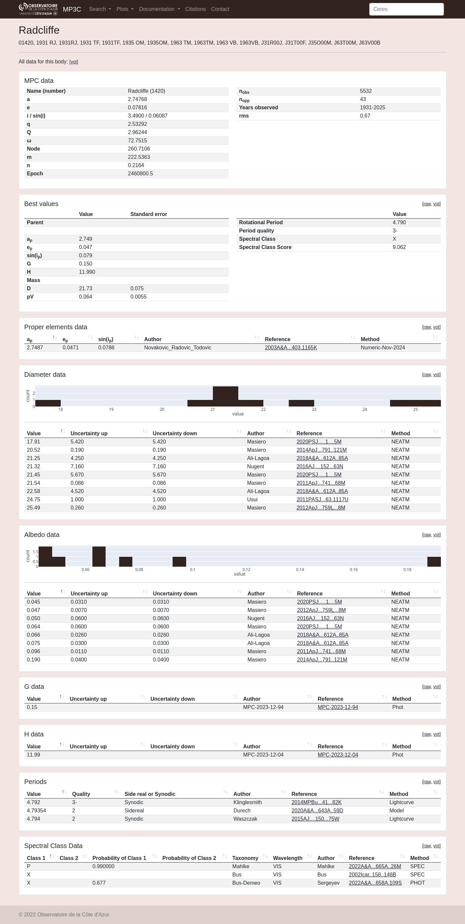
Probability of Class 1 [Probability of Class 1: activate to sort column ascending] (119, 858)
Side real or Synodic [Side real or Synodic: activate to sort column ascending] (149, 794)
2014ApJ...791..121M (322, 450)
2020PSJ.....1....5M (319, 441)
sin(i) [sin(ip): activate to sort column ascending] (106, 340)
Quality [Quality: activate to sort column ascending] (81, 794)
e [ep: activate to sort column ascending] (65, 340)
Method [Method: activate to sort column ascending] (370, 339)
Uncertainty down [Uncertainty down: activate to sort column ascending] (175, 433)
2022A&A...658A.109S (375, 883)
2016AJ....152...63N (320, 466)
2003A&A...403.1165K (291, 347)
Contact (220, 9)
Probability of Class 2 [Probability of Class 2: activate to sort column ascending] (189, 858)
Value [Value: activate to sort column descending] (34, 433)
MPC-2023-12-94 (338, 707)
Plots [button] (123, 9)
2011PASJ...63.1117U (323, 499)
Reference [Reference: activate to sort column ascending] (277, 339)
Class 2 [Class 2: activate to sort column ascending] (69, 858)
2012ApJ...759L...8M (321, 508)
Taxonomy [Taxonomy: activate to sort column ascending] (245, 858)
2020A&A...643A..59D (317, 810)
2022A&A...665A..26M (375, 866)
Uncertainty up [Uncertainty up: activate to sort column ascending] (89, 433)
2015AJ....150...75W (315, 819)
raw (427, 203)
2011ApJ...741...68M (321, 483)
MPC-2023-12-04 (338, 755)
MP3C (72, 9)
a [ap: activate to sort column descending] (29, 340)
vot (74, 61)
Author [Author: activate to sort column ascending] (152, 339)
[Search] (406, 9)
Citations (195, 9)
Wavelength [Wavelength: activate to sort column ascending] (287, 858)
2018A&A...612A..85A (322, 458)
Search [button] (98, 9)
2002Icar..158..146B (372, 874)
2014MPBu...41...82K (316, 802)
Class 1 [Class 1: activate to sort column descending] (36, 858)
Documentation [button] (157, 9)
